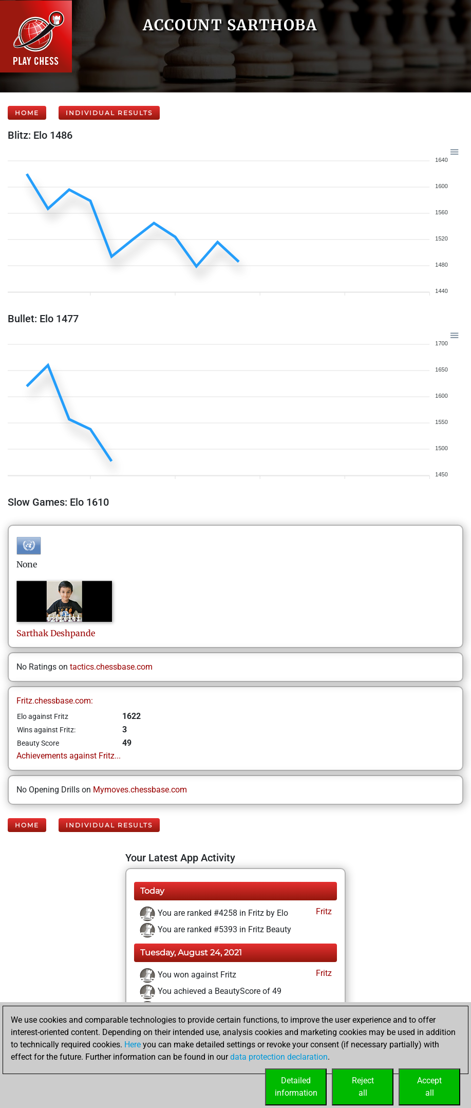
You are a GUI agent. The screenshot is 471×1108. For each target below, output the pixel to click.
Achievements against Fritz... (68, 756)
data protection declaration (279, 1057)
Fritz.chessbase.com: (54, 701)
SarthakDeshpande (55, 633)
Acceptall (429, 1087)
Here (132, 1044)
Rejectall (363, 1087)
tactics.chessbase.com (111, 667)
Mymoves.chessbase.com (140, 790)
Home (27, 113)
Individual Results (109, 113)
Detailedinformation (296, 1087)
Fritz (323, 911)
